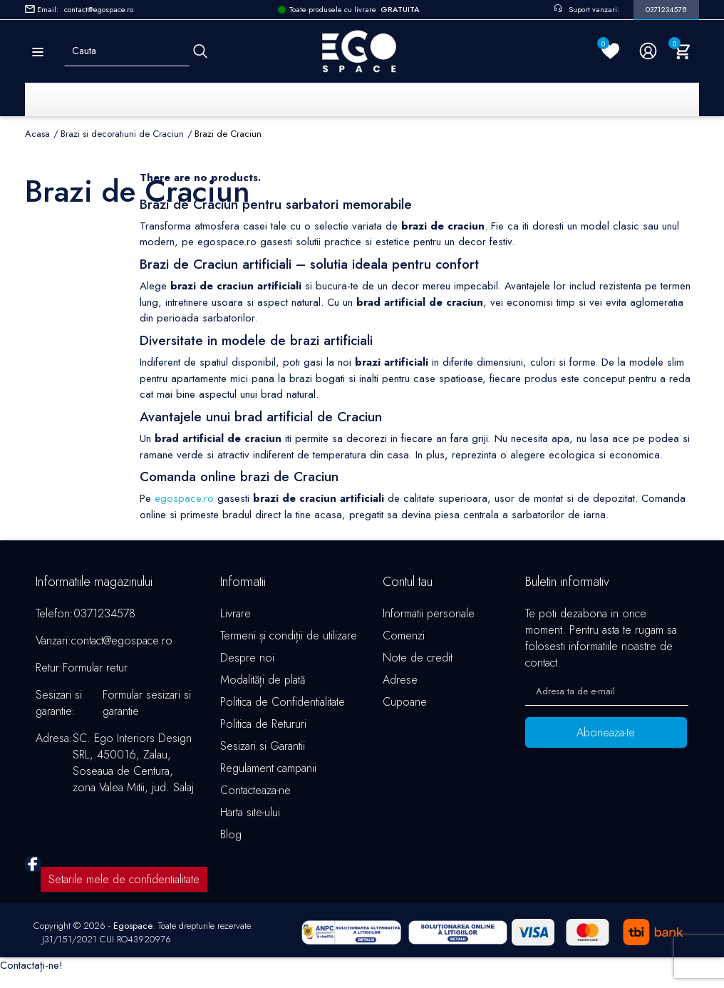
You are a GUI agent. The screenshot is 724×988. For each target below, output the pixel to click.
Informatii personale (429, 614)
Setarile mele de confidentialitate (124, 887)
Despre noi (247, 658)
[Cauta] (200, 51)
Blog (231, 835)
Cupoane (405, 702)
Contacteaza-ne (255, 791)
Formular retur (95, 668)
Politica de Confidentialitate (282, 702)
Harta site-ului (250, 813)
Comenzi (404, 636)
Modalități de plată (262, 680)
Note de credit (417, 658)
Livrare (235, 614)
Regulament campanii (268, 769)
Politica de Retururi (263, 724)
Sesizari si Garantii (262, 747)
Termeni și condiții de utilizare (288, 636)
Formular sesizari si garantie (147, 703)
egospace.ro (184, 499)
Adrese (400, 680)
